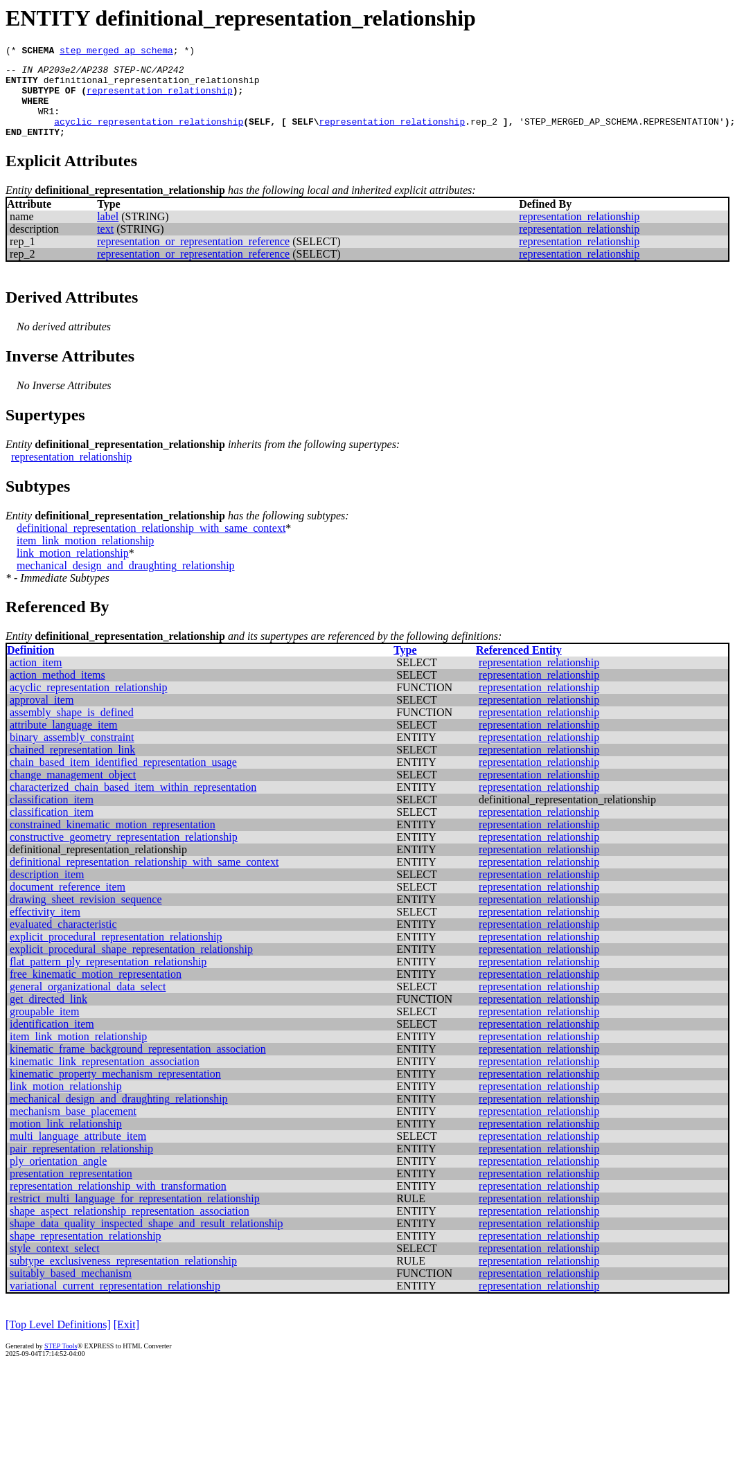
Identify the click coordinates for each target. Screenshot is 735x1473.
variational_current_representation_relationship (115, 1302)
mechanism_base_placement (73, 1128)
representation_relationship (160, 98)
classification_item (52, 816)
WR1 (46, 123)
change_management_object (73, 791)
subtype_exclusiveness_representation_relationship (123, 1277)
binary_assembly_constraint (72, 754)
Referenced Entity (519, 666)
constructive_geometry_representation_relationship (124, 853)
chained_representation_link (72, 766)
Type (404, 666)
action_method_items (57, 691)
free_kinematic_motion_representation (95, 991)
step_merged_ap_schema (116, 52)
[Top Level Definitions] (58, 1341)
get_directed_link (48, 1015)
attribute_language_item (64, 741)
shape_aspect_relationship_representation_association (129, 1227)
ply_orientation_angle (58, 1178)
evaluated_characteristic (63, 941)
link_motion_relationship (73, 569)
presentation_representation (71, 1190)
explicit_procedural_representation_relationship (116, 953)
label (107, 233)
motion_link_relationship (66, 1140)
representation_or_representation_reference (193, 258)
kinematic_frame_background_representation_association (138, 1065)
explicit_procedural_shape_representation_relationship (131, 966)
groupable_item (44, 1028)
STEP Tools (60, 1362)
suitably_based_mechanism (71, 1290)
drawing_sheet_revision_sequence (85, 916)
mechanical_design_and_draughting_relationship (126, 582)
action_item (36, 679)
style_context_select (55, 1265)
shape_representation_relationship (85, 1252)
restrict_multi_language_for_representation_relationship (135, 1215)
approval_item (41, 716)
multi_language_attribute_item (78, 1153)
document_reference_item (67, 903)
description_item (47, 891)
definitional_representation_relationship (152, 86)
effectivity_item (45, 928)
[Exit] (126, 1341)
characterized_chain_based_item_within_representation (133, 804)
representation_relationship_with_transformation (118, 1202)
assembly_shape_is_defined (72, 729)
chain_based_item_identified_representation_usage (123, 779)
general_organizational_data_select (88, 1003)
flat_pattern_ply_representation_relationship (108, 978)
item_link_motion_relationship (85, 557)
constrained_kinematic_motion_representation (112, 841)
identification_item (52, 1040)
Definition (30, 666)
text (105, 245)
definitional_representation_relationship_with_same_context (151, 545)
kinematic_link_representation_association (105, 1078)
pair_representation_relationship (81, 1165)
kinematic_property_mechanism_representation (115, 1090)
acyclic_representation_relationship (148, 136)
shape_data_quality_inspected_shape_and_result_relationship (146, 1240)
